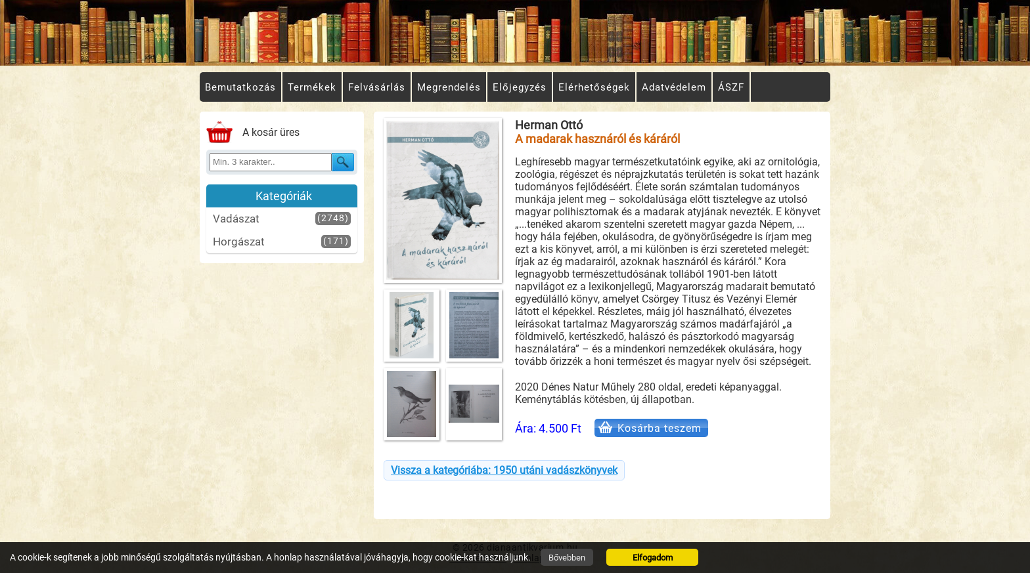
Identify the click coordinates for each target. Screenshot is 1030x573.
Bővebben (567, 557)
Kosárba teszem (659, 428)
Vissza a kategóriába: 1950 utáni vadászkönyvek (504, 470)
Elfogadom (653, 557)
